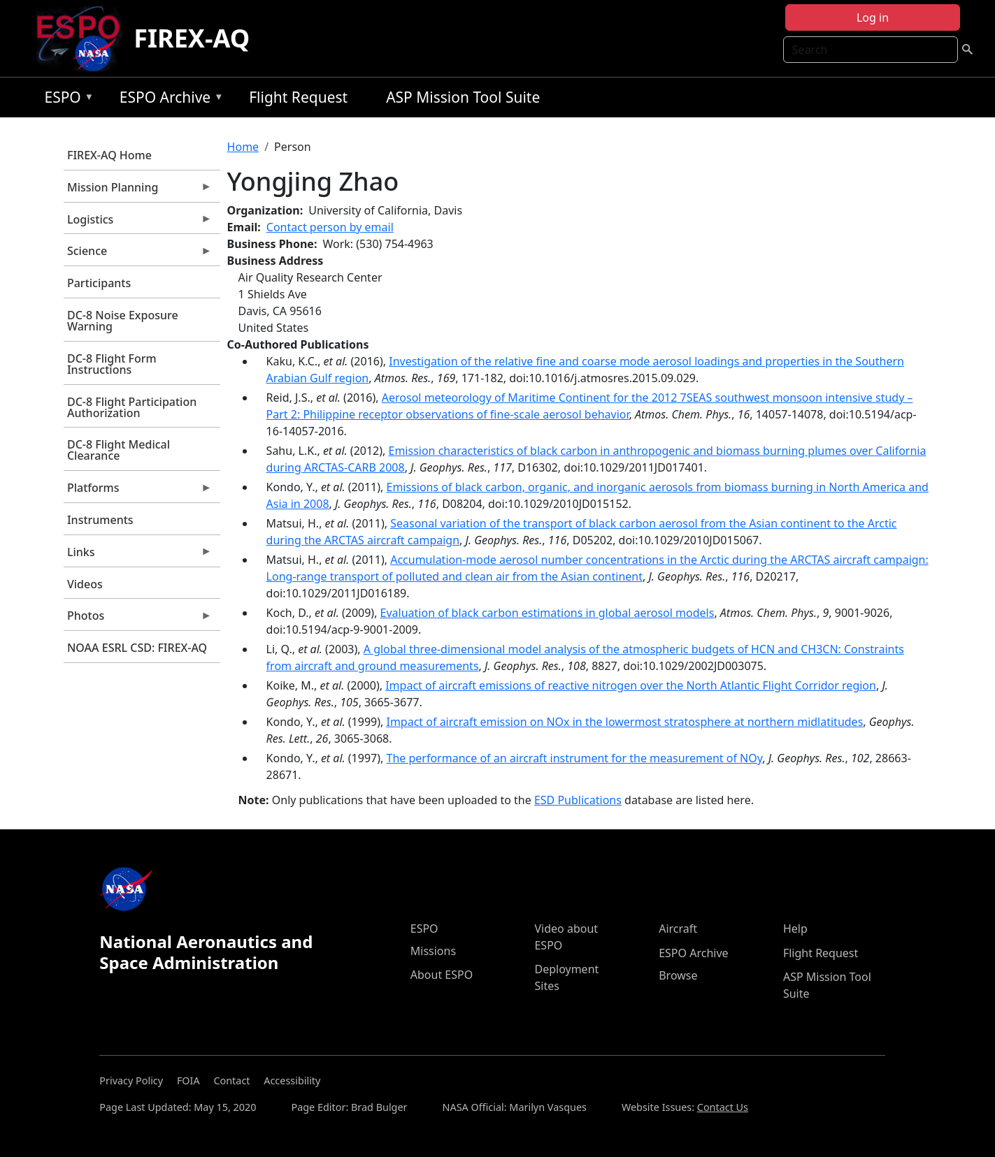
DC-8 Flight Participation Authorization (131, 407)
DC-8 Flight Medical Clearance (118, 450)
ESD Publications (578, 800)
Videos (85, 584)
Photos (138, 619)
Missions (433, 951)
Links (138, 555)
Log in (873, 17)
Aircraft (678, 928)
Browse (678, 975)
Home (243, 146)
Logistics (138, 223)
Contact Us (722, 1107)
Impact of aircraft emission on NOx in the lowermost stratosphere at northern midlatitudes (624, 721)
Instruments (100, 519)
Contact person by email (330, 227)
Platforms (138, 491)
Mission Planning (138, 191)
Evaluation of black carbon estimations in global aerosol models (547, 612)
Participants (99, 283)
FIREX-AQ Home (109, 155)
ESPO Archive (168, 99)
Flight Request (298, 97)
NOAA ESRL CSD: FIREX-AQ (137, 647)
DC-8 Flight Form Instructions (112, 364)
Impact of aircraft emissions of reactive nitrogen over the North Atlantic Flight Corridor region (630, 685)
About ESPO (441, 974)
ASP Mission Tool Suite (463, 97)
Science (138, 254)
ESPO (65, 99)
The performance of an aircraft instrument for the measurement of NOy (574, 758)
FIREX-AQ (192, 38)
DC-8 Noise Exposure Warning (122, 320)
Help (795, 928)
